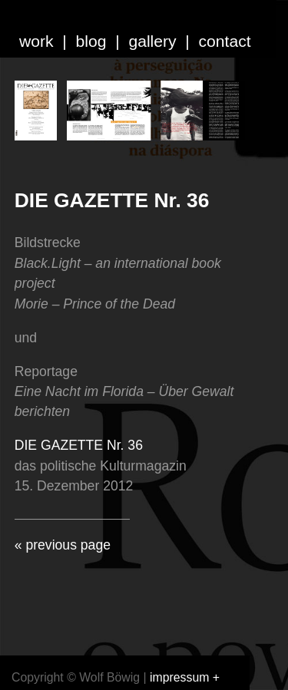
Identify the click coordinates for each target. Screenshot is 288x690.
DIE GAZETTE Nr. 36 (112, 200)
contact (225, 41)
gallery (152, 41)
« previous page (63, 545)
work (36, 41)
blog (91, 41)
